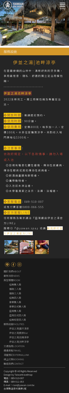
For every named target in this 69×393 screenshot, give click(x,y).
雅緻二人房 (15, 289)
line (7, 264)
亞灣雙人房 (15, 311)
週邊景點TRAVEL (12, 350)
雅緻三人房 (15, 293)
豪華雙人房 (15, 302)
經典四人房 (15, 297)
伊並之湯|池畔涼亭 (19, 341)
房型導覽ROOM (12, 280)
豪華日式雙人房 (17, 306)
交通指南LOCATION (14, 346)
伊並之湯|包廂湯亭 (19, 337)
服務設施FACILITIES (14, 324)
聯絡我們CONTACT (14, 363)
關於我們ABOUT (12, 271)
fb (13, 264)
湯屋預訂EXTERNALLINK (16, 355)
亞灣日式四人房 (17, 315)
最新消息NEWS (12, 275)
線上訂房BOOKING (14, 359)
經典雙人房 (15, 284)
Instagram (19, 264)
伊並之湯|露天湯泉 (19, 328)
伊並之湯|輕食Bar (18, 333)
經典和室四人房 (17, 319)
